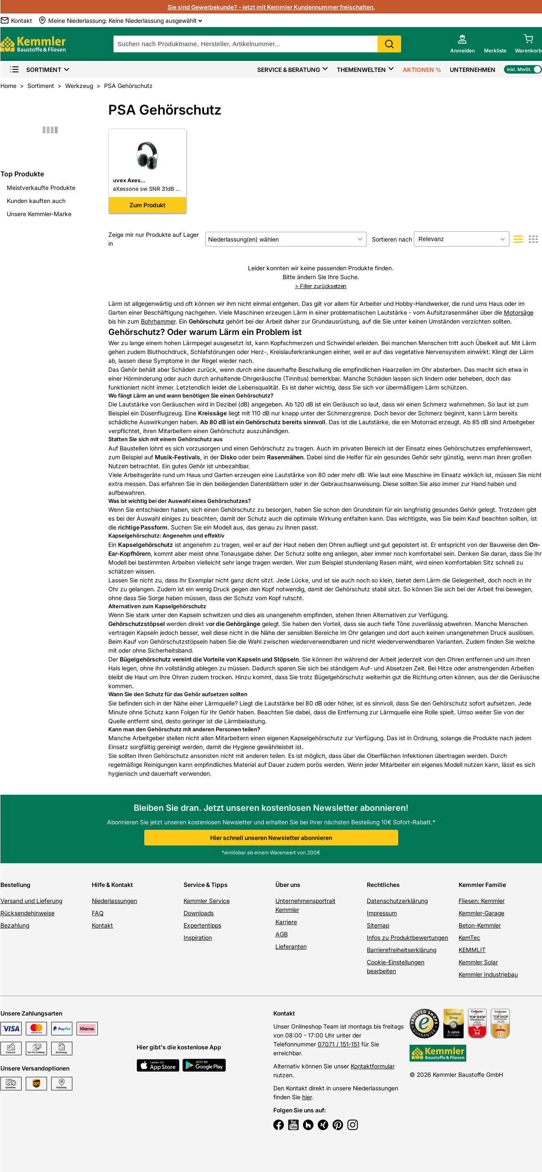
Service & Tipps (206, 884)
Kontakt (102, 925)
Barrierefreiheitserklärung (401, 949)
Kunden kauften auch (36, 200)
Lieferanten (291, 946)
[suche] (257, 44)
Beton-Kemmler (480, 925)
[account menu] (462, 44)
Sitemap (378, 925)
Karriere (286, 921)
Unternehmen (472, 69)
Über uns (287, 884)
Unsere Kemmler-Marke (39, 213)
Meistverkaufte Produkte (41, 187)
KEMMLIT (472, 949)
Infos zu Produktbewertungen (407, 937)
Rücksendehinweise (27, 913)
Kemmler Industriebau (488, 974)
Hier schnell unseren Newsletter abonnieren (271, 837)
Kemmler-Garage (481, 913)
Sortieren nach (392, 239)
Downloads (199, 913)
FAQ (98, 913)
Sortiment (35, 69)
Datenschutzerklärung (397, 900)
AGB (281, 934)
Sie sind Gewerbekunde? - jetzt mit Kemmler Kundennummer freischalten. (271, 7)
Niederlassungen (114, 900)
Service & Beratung (288, 69)
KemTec (469, 937)
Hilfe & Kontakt (112, 884)
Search (389, 44)
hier (307, 1097)
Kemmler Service (207, 900)
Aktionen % (422, 69)
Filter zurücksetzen (321, 286)
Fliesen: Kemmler (482, 900)
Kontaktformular (373, 1066)
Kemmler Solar (478, 962)
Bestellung (15, 884)
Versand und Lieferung (31, 900)
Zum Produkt (147, 205)
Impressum (382, 913)
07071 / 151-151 (339, 1044)
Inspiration (198, 937)
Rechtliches (383, 884)
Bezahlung (14, 925)
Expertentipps (202, 925)
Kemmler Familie (482, 884)
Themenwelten (361, 69)
